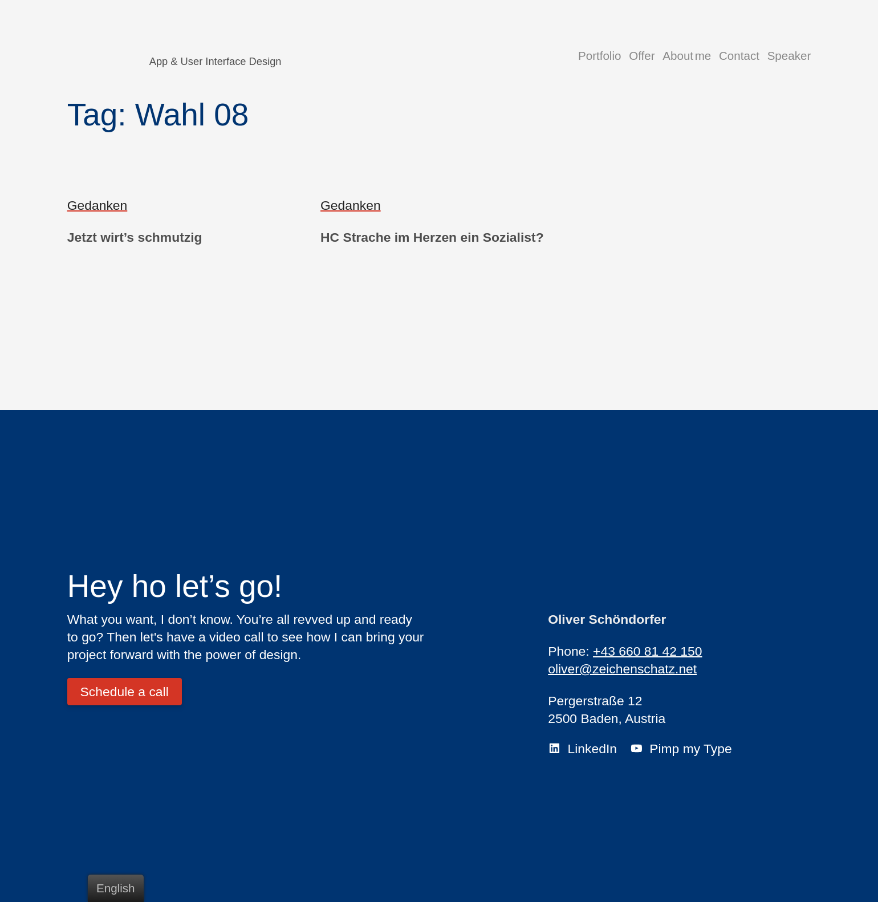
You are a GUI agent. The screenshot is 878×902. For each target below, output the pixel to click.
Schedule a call (124, 691)
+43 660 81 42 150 (647, 651)
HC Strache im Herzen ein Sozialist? (432, 237)
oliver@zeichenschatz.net (622, 668)
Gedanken (97, 205)
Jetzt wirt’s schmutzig (134, 237)
